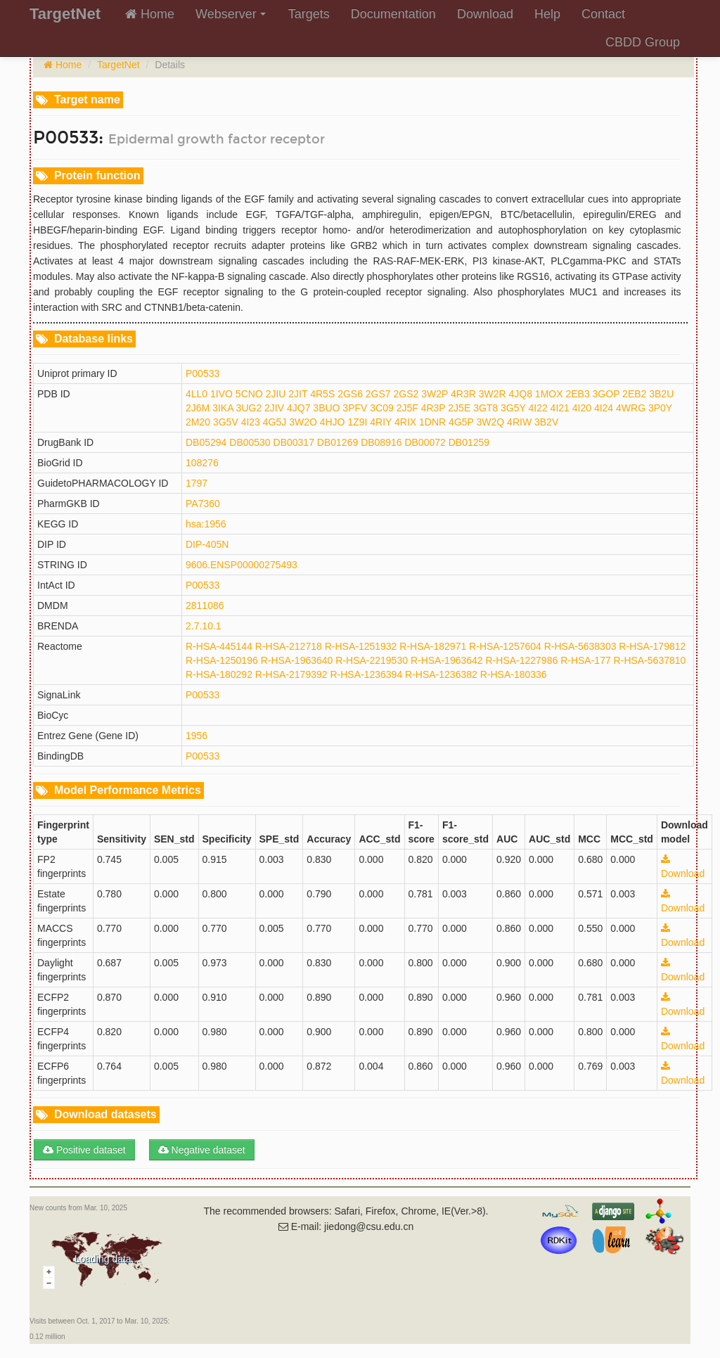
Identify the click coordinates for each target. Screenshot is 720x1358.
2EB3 (577, 393)
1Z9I (357, 422)
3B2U (661, 393)
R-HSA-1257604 (505, 646)
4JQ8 (520, 393)
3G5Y (513, 408)
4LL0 (196, 393)
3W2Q (491, 422)
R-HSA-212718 (288, 646)
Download (485, 14)
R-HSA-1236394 (366, 674)
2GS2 (406, 393)
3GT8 (485, 408)
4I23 (250, 422)
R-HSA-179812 (652, 646)
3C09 (381, 408)
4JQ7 (298, 408)
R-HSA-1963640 (297, 660)
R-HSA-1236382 (441, 674)
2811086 (205, 605)
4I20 (581, 408)
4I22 (537, 408)
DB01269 (337, 442)
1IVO (221, 393)
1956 (196, 735)
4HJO (332, 422)
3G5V (225, 422)
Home (149, 14)
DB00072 (424, 442)
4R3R (463, 393)
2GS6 (350, 393)
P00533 (202, 373)
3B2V (546, 422)
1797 (196, 483)
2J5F (407, 408)
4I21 (560, 408)
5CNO (249, 393)
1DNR (432, 422)
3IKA (222, 408)
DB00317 (294, 442)
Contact (603, 14)
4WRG (630, 408)
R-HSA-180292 (219, 674)
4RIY (381, 422)
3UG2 (249, 408)
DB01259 (469, 442)
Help (547, 14)
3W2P (434, 393)
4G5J (274, 422)
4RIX (405, 422)
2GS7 (378, 393)
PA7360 (203, 503)
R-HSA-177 (585, 660)
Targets (309, 14)
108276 (202, 462)
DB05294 (206, 442)
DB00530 (249, 442)
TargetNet (118, 64)
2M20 (198, 422)
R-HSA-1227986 (522, 660)
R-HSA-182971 (432, 646)
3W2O (303, 422)
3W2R (492, 393)
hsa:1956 (206, 524)
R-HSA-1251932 (361, 646)
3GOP (606, 393)
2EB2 (634, 393)
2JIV (274, 408)
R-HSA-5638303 (580, 646)
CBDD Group (642, 42)
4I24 (603, 408)
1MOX (549, 393)
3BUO (326, 408)
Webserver (230, 14)
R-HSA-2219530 (371, 660)
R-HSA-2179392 (291, 674)
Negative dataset (201, 1149)
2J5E (459, 408)
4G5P (461, 422)
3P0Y (660, 408)
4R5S (322, 393)
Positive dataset (84, 1149)
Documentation (393, 14)
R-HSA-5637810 (650, 660)
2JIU (276, 393)
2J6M (198, 408)
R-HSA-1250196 (222, 660)
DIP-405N (207, 544)
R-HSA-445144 (219, 646)
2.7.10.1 (203, 626)
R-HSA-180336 (513, 674)
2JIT (297, 393)
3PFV (354, 408)
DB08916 (381, 442)
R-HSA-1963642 (447, 660)
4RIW (519, 422)
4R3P (433, 408)
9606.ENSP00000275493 (241, 564)
